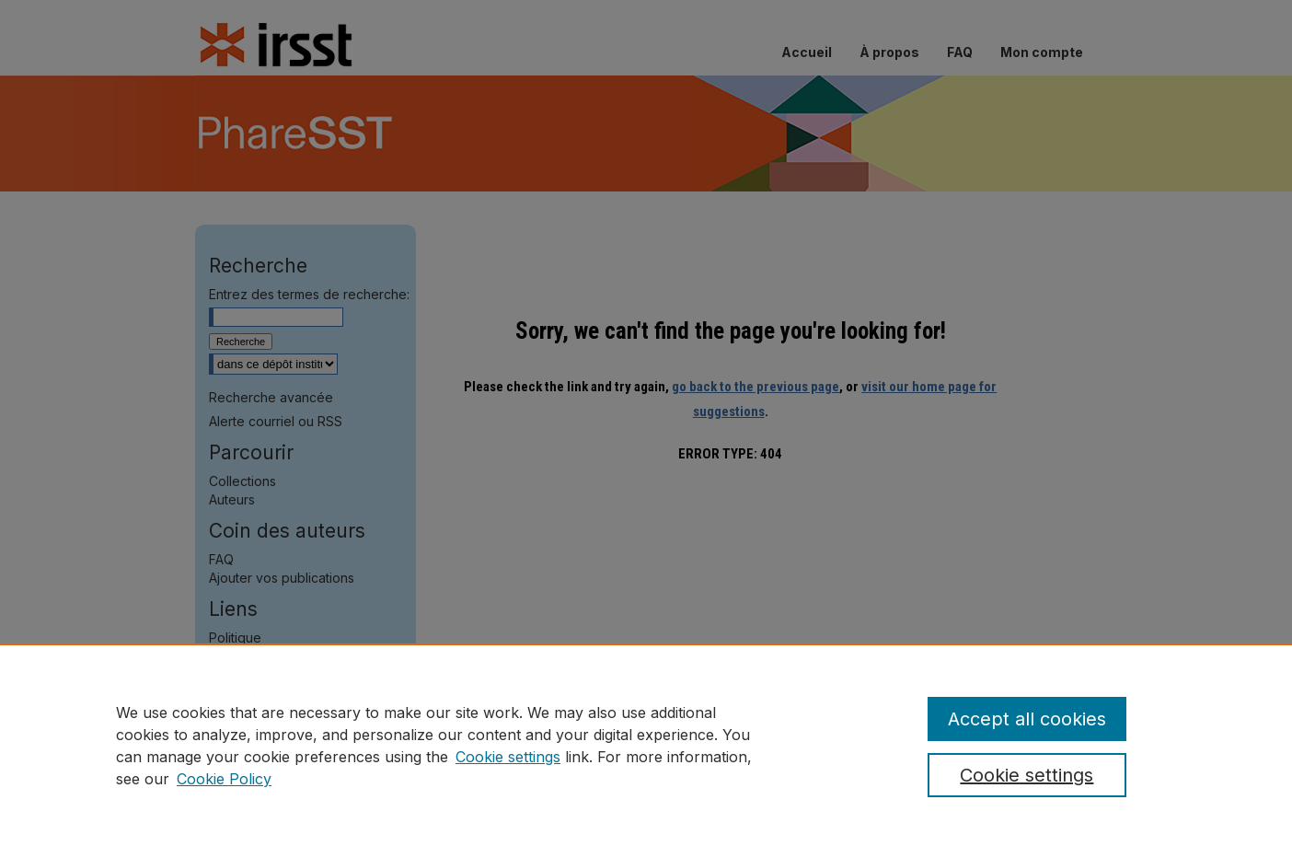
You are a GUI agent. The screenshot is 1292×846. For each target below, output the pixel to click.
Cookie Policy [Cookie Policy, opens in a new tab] (224, 779)
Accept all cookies (1027, 719)
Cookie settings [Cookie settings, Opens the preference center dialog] (1026, 775)
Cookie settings (508, 756)
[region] (646, 744)
